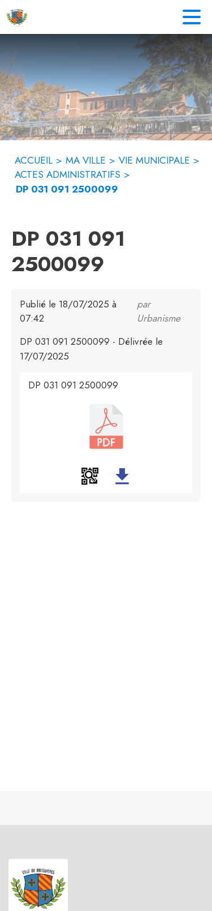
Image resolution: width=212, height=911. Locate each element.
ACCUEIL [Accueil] (34, 160)
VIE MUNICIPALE (154, 160)
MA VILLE (86, 160)
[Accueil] (17, 17)
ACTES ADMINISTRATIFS (67, 174)
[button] (90, 476)
